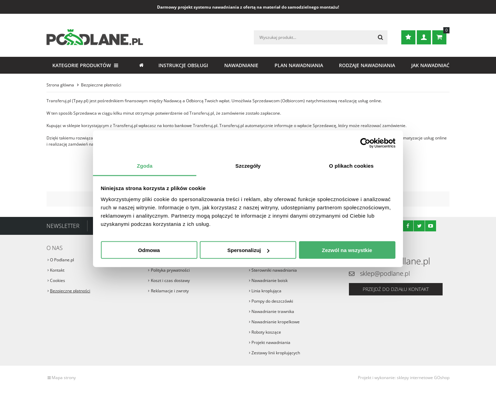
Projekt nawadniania (270, 342)
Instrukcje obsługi (183, 65)
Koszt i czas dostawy (170, 280)
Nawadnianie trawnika (272, 311)
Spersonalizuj (248, 250)
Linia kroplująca (266, 291)
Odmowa (149, 250)
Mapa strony (64, 377)
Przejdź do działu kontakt (396, 289)
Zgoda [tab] (145, 165)
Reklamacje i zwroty (170, 291)
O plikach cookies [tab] (351, 165)
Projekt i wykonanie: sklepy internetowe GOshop (404, 377)
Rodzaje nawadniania (367, 65)
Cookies (57, 280)
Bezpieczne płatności (70, 291)
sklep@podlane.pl (385, 273)
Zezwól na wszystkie (347, 250)
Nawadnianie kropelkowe (275, 322)
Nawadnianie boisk (269, 280)
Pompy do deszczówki (272, 301)
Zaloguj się (424, 37)
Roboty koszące (266, 332)
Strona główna (141, 65)
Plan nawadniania (299, 65)
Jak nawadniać (430, 65)
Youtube (430, 225)
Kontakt (57, 270)
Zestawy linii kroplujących (275, 353)
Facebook (407, 225)
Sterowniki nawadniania (274, 270)
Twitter (419, 225)
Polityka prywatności (170, 270)
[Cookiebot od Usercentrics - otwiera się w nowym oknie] (365, 143)
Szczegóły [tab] (247, 165)
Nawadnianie (241, 65)
